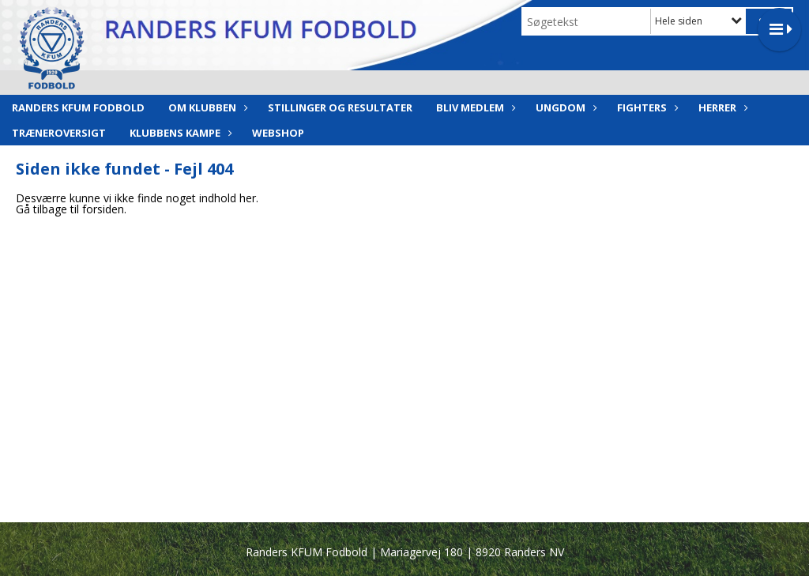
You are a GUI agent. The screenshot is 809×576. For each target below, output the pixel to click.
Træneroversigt (59, 133)
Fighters (646, 107)
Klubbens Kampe (179, 133)
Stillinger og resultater (340, 107)
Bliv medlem (474, 107)
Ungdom (564, 107)
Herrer (721, 107)
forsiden (103, 208)
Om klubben (206, 107)
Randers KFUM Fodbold (78, 107)
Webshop (278, 133)
